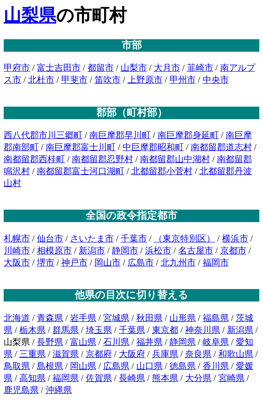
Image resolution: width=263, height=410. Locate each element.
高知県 (32, 378)
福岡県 (66, 378)
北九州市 (178, 262)
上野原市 (145, 79)
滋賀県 (66, 354)
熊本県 (165, 378)
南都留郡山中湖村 (175, 159)
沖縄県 (59, 390)
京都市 (233, 250)
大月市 (167, 67)
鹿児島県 (21, 390)
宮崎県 (231, 378)
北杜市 (41, 79)
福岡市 (216, 262)
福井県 (149, 342)
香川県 (216, 366)
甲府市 (17, 67)
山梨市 (134, 67)
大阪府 (132, 354)
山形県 (182, 318)
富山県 (83, 342)
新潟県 (240, 330)
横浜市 (235, 238)
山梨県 (30, 15)
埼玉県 (99, 330)
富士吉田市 (59, 67)
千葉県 (132, 330)
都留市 (101, 67)
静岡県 (182, 342)
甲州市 (182, 79)
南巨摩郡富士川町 (81, 147)
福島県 (216, 318)
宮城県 (116, 318)
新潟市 (92, 250)
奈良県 (198, 354)
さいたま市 (92, 238)
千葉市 (134, 238)
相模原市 (54, 250)
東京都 (165, 330)
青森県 (50, 318)
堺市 (45, 262)
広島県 (116, 366)
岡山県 (83, 366)
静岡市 (125, 250)
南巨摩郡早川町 (120, 135)
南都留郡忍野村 (102, 159)
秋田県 (149, 318)
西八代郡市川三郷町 (43, 135)
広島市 (141, 262)
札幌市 (17, 238)
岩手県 (83, 318)
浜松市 (158, 250)
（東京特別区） (184, 238)
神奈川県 (202, 330)
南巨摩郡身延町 (188, 135)
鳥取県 (17, 366)
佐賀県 (99, 378)
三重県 (32, 354)
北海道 (17, 318)
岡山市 (107, 262)
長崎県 (132, 378)
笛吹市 (107, 79)
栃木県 (32, 330)
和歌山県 (235, 354)
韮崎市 (200, 67)
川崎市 (17, 250)
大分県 (198, 378)
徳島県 (182, 366)
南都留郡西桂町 (34, 159)
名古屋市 (195, 250)
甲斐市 (74, 79)
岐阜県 (216, 342)
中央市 (216, 79)
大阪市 (17, 262)
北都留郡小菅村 (162, 171)
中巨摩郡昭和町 (153, 147)
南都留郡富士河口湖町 (80, 171)
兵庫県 (165, 354)
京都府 (99, 354)
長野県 (50, 342)
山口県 (149, 366)
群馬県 (66, 330)
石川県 (116, 342)
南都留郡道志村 (221, 147)
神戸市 (74, 262)
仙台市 (50, 238)
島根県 (50, 366)
